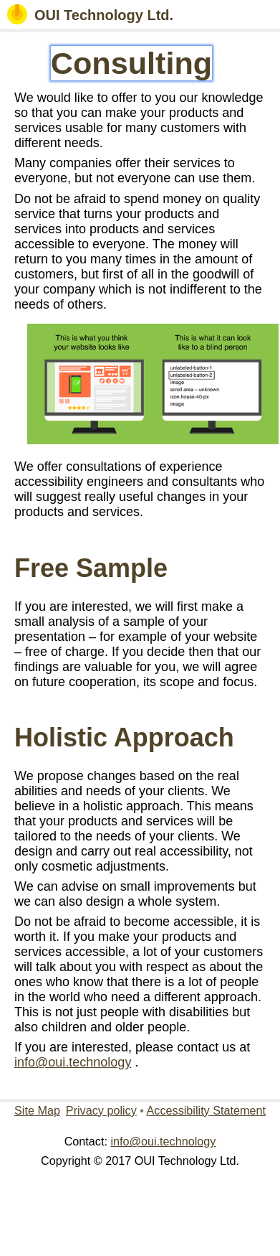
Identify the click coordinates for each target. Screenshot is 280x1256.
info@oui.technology (72, 1062)
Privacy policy (101, 1110)
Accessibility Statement (206, 1110)
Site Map (37, 1110)
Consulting (132, 63)
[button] (260, 14)
